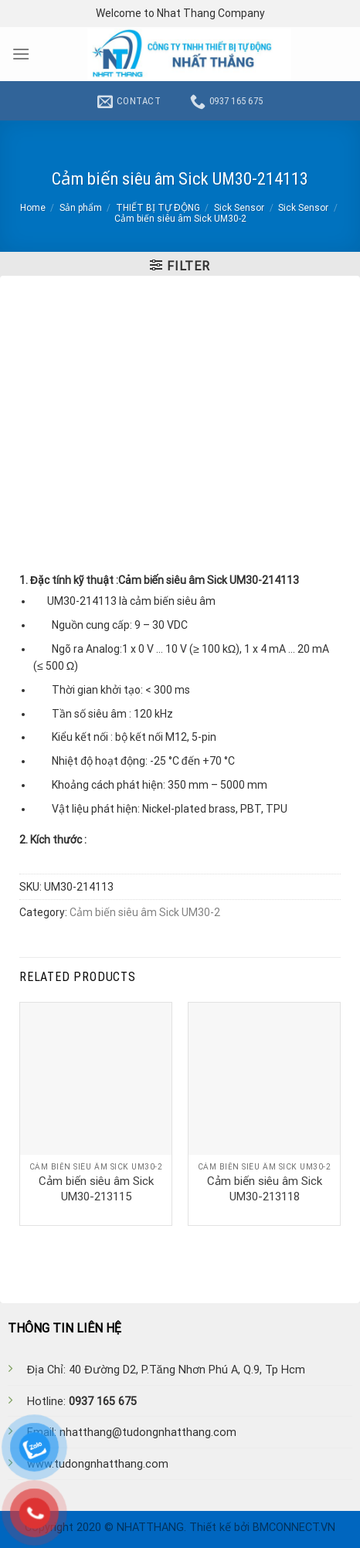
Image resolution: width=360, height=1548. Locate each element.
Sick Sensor (239, 207)
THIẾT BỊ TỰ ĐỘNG (158, 207)
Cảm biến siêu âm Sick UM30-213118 (264, 1188)
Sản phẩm (80, 207)
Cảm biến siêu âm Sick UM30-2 (180, 218)
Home (33, 207)
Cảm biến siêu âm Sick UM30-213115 (96, 1188)
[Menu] (21, 54)
